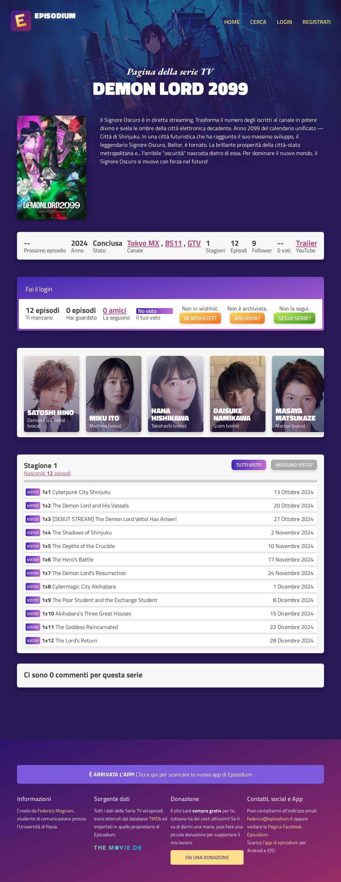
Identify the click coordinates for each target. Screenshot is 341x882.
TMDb (155, 818)
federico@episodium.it (270, 818)
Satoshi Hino (50, 412)
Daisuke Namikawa (232, 414)
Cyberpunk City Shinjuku (76, 492)
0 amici (114, 310)
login (45, 289)
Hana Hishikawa (170, 414)
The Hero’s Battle (67, 559)
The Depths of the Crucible (78, 546)
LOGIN (284, 22)
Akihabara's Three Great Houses (86, 613)
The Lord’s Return (69, 640)
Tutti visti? (249, 465)
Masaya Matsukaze (296, 414)
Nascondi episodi (47, 473)
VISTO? (33, 492)
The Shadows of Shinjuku (77, 532)
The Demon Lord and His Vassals (85, 505)
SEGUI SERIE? (294, 318)
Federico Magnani (55, 810)
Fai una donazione (207, 857)
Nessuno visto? (294, 465)
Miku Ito (104, 418)
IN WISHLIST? (200, 318)
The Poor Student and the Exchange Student (99, 600)
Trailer (306, 243)
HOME (232, 22)
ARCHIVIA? (247, 318)
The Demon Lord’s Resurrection (84, 573)
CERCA (258, 22)
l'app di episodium (280, 842)
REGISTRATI (317, 22)
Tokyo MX (143, 243)
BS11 (173, 243)
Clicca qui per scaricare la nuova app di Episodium (170, 774)
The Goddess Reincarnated (80, 627)
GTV (194, 243)
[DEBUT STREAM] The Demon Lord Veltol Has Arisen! (109, 519)
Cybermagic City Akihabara (79, 586)
